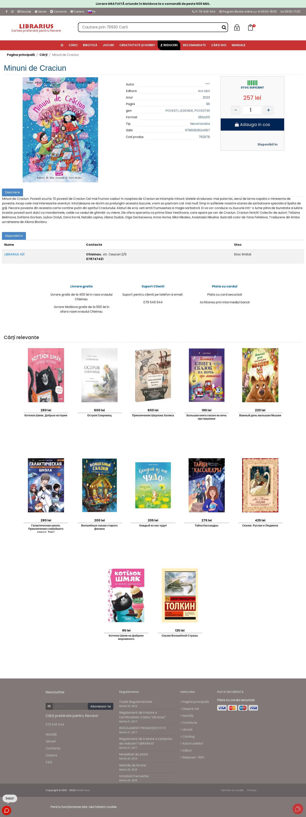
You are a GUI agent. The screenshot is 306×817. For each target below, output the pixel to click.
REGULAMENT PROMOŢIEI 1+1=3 (142, 728)
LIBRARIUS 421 (14, 254)
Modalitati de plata (133, 754)
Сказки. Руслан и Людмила (260, 525)
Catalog (187, 736)
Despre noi (189, 708)
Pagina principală (21, 55)
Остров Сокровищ (99, 415)
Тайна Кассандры (206, 525)
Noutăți (24, 12)
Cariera (77, 12)
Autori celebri (191, 743)
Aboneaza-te (100, 706)
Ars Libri (204, 91)
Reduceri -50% (192, 757)
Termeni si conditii (232, 790)
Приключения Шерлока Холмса (153, 415)
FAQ (49, 762)
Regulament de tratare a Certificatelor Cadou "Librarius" (142, 714)
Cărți (43, 55)
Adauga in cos (252, 124)
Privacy (251, 790)
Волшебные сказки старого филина (99, 527)
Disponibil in (268, 144)
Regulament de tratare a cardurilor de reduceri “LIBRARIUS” (146, 741)
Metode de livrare (132, 765)
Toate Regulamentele (135, 702)
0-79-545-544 (203, 12)
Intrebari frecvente (134, 776)
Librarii (40, 12)
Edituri (186, 750)
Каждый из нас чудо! (153, 525)
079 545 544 (55, 724)
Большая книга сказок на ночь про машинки (206, 417)
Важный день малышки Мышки (260, 415)
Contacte (58, 12)
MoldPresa (83, 790)
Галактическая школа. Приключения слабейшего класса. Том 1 (45, 528)
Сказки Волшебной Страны (180, 636)
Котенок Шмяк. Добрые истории (45, 415)
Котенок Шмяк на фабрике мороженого (126, 637)
